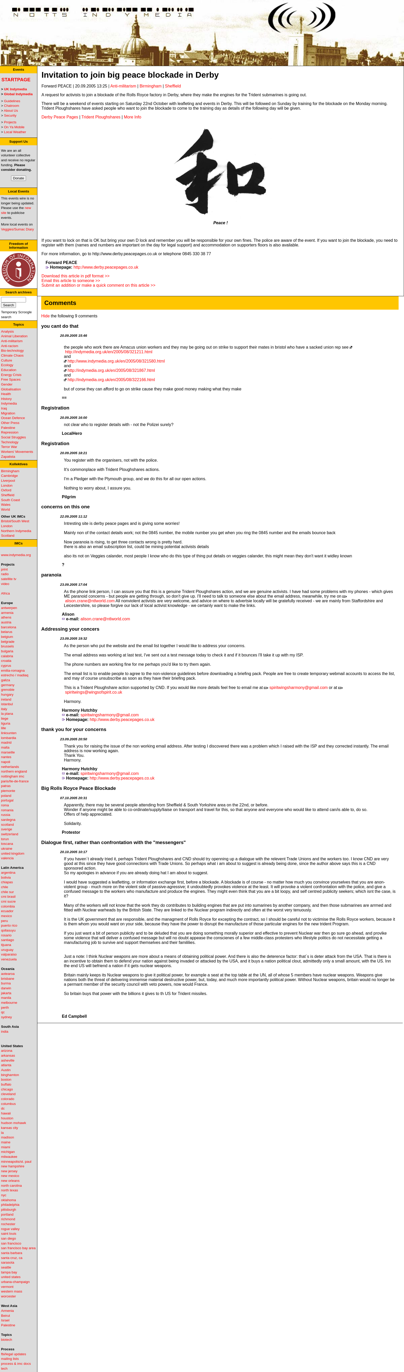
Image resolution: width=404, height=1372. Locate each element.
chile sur (7, 892)
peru (4, 921)
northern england (14, 771)
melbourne (9, 1003)
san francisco (11, 1243)
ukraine (6, 849)
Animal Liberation (14, 336)
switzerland (9, 834)
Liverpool (8, 481)
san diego (8, 1238)
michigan (8, 1152)
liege (4, 718)
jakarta (6, 993)
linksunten (8, 733)
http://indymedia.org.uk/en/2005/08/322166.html (111, 380)
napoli (5, 762)
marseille (8, 752)
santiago (7, 940)
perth (5, 1007)
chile (4, 887)
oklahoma (8, 1200)
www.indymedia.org (16, 555)
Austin (6, 1070)
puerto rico (9, 925)
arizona (6, 1051)
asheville (7, 1060)
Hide (45, 316)
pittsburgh (8, 1209)
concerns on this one (65, 506)
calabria (7, 656)
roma (5, 805)
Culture (6, 360)
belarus (6, 632)
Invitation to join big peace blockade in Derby (130, 74)
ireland (6, 699)
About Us (11, 111)
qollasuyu (8, 930)
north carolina (11, 1186)
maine (5, 1142)
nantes (6, 757)
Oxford (6, 490)
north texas (9, 1190)
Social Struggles (13, 437)
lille (3, 728)
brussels (7, 646)
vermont (7, 1287)
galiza (5, 680)
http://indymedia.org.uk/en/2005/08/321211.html (108, 352)
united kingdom (12, 853)
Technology (9, 442)
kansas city (9, 1128)
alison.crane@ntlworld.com (89, 601)
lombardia (8, 738)
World (5, 509)
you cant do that (59, 326)
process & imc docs (16, 1364)
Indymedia (9, 403)
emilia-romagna (13, 670)
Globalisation (11, 389)
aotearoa (8, 974)
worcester (8, 1296)
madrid (6, 742)
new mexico (10, 1176)
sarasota (7, 1262)
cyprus (6, 666)
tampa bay (9, 1272)
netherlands (10, 767)
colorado (7, 1099)
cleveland (8, 1094)
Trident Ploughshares (101, 117)
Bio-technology (12, 350)
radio (5, 574)
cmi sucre (8, 901)
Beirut (5, 1316)
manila (6, 998)
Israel (5, 1320)
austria (6, 622)
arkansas (8, 1055)
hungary (7, 694)
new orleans (10, 1181)
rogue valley (10, 1229)
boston (6, 1079)
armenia (7, 613)
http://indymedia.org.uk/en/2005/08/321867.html (111, 370)
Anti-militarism (12, 341)
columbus (8, 1104)
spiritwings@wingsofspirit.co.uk (93, 692)
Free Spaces (11, 379)
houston (7, 1118)
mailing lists (10, 1359)
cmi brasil (8, 896)
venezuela (9, 959)
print (4, 569)
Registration (55, 408)
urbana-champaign (15, 1282)
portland (7, 1214)
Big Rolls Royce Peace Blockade (78, 788)
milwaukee (9, 1157)
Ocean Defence (13, 418)
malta (5, 747)
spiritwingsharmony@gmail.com (299, 687)
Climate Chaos (12, 355)
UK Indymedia (15, 89)
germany (7, 685)
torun (5, 839)
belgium (7, 637)
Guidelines (12, 101)
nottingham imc (12, 776)
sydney (6, 1017)
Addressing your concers (70, 629)
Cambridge (9, 476)
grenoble (7, 690)
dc (3, 1108)
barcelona (8, 627)
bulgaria (7, 651)
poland (6, 796)
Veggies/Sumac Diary (17, 229)
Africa (5, 593)
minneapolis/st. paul (16, 1162)
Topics (18, 324)
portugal (7, 800)
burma (6, 983)
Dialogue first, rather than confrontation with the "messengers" (113, 842)
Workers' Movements (17, 452)
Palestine (8, 428)
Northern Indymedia (16, 531)
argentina (8, 872)
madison (7, 1137)
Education (8, 370)
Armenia (7, 1311)
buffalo (6, 1084)
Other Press (10, 423)
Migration (8, 413)
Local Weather (15, 132)
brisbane (7, 979)
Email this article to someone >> (70, 280)
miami (5, 1147)
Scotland (7, 535)
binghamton (10, 1075)
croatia (6, 661)
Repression (9, 432)
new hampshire (12, 1166)
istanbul (7, 704)
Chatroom (11, 106)
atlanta (6, 1065)
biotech (6, 1340)
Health (6, 394)
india (4, 1031)
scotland (7, 825)
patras (6, 786)
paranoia (51, 574)
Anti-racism (9, 346)
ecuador (7, 911)
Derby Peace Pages (59, 117)
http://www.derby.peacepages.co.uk (105, 267)
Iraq (4, 408)
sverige (6, 829)
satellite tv (8, 579)
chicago (7, 1089)
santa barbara (11, 1253)
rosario (6, 935)
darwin (6, 988)
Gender (6, 384)
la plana (7, 714)
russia (5, 815)
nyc (3, 1195)
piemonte (8, 791)
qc (3, 1012)
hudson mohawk (13, 1123)
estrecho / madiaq (14, 675)
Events (18, 69)
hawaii (6, 1113)
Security (10, 115)
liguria (5, 723)
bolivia (6, 877)
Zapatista (8, 457)
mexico (6, 916)
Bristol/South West (15, 521)
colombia (8, 906)
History (6, 399)
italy (4, 709)
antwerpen (9, 608)
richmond (8, 1219)
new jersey (9, 1171)
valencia (7, 858)
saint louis (8, 1233)
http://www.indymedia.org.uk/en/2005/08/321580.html (116, 361)
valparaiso (9, 954)
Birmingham (10, 471)
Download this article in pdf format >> (75, 276)
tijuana (6, 945)
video (5, 584)
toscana (7, 844)
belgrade (7, 642)
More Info (132, 117)
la (2, 1133)
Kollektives (19, 464)
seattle (6, 1267)
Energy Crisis (11, 375)
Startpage (16, 79)
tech (4, 1368)
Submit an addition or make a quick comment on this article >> (98, 285)
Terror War (9, 447)
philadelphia (10, 1205)
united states (11, 1277)
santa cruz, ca (11, 1258)
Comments (60, 302)
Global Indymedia (18, 94)
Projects (10, 122)
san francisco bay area (18, 1248)
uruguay (7, 950)
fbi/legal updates (13, 1354)
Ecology (7, 365)
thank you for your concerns (73, 729)
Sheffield (7, 495)
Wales (6, 505)
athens (6, 617)
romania (7, 810)
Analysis (7, 331)
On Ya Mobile (14, 127)
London (6, 485)
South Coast (10, 500)
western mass (11, 1291)
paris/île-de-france (15, 781)
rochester (8, 1224)
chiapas (7, 882)
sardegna (8, 820)
